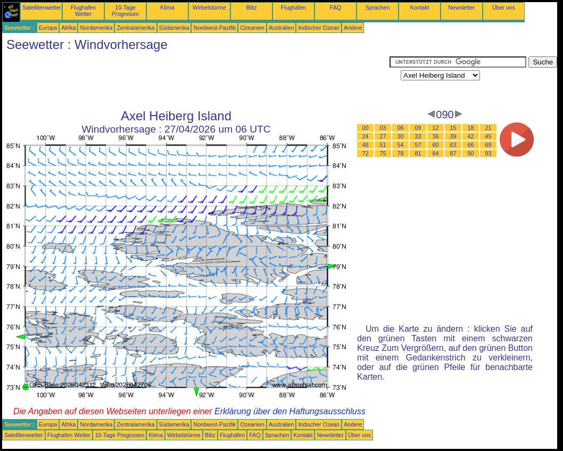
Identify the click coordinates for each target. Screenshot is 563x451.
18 (471, 128)
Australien (281, 27)
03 (383, 128)
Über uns (503, 7)
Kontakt (419, 7)
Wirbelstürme (209, 7)
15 (453, 128)
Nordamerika (96, 27)
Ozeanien (252, 27)
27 (383, 136)
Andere (353, 27)
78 (401, 153)
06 (401, 128)
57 (418, 145)
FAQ (335, 7)
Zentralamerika (135, 27)
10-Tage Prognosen (125, 10)
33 (418, 136)
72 (365, 153)
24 (365, 136)
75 (383, 153)
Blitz (251, 7)
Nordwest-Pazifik (214, 27)
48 (365, 145)
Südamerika (174, 27)
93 (488, 153)
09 (418, 128)
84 (436, 153)
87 (453, 153)
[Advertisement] (196, 80)
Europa (48, 27)
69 (488, 145)
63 (453, 145)
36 (436, 136)
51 (383, 145)
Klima (167, 7)
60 (436, 145)
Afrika (68, 27)
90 (471, 153)
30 (401, 136)
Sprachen (378, 7)
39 (453, 136)
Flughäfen (293, 7)
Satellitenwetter (41, 7)
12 (436, 128)
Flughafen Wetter (83, 10)
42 (471, 136)
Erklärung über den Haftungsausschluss (290, 411)
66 (471, 145)
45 (488, 136)
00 (365, 128)
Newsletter (461, 7)
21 (488, 128)
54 (401, 145)
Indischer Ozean (319, 27)
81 (418, 153)
